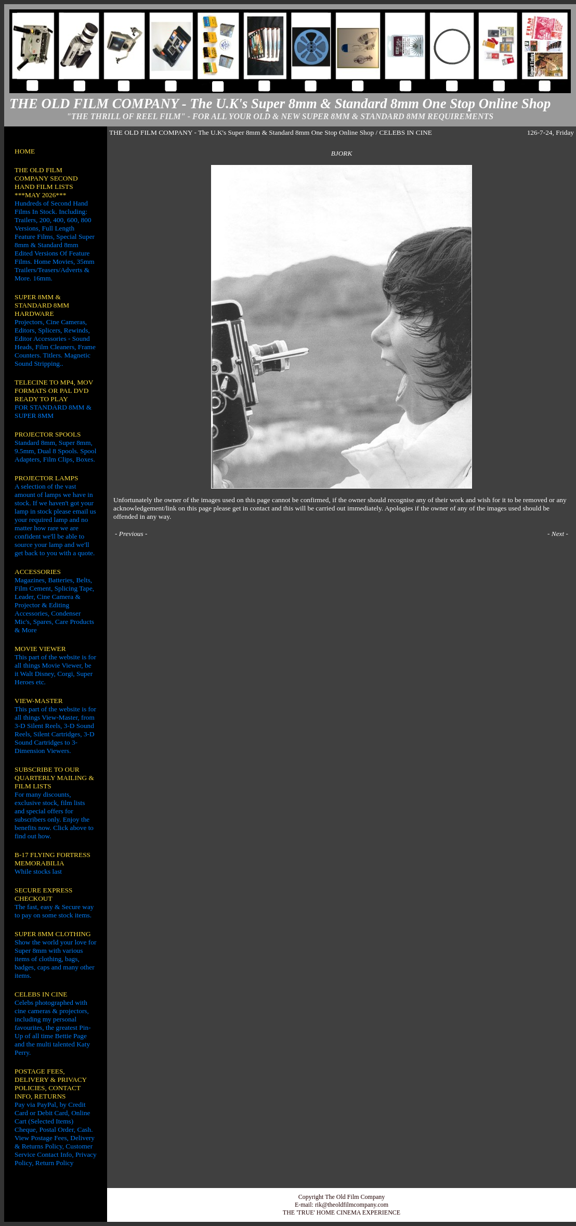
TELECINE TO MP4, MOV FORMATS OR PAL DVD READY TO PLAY (54, 390)
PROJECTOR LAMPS (46, 478)
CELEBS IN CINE (41, 994)
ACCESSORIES (38, 572)
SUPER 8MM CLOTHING (53, 934)
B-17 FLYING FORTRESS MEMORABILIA (52, 859)
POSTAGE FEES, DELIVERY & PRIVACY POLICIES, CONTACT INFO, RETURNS (51, 1083)
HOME (25, 151)
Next (558, 534)
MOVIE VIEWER (40, 649)
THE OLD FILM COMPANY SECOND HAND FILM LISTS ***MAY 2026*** (46, 182)
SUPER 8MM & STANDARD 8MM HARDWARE (42, 305)
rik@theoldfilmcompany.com (351, 1204)
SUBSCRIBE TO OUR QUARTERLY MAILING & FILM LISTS (54, 777)
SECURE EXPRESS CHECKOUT (43, 894)
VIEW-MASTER (39, 701)
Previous (131, 534)
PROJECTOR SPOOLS (48, 434)
